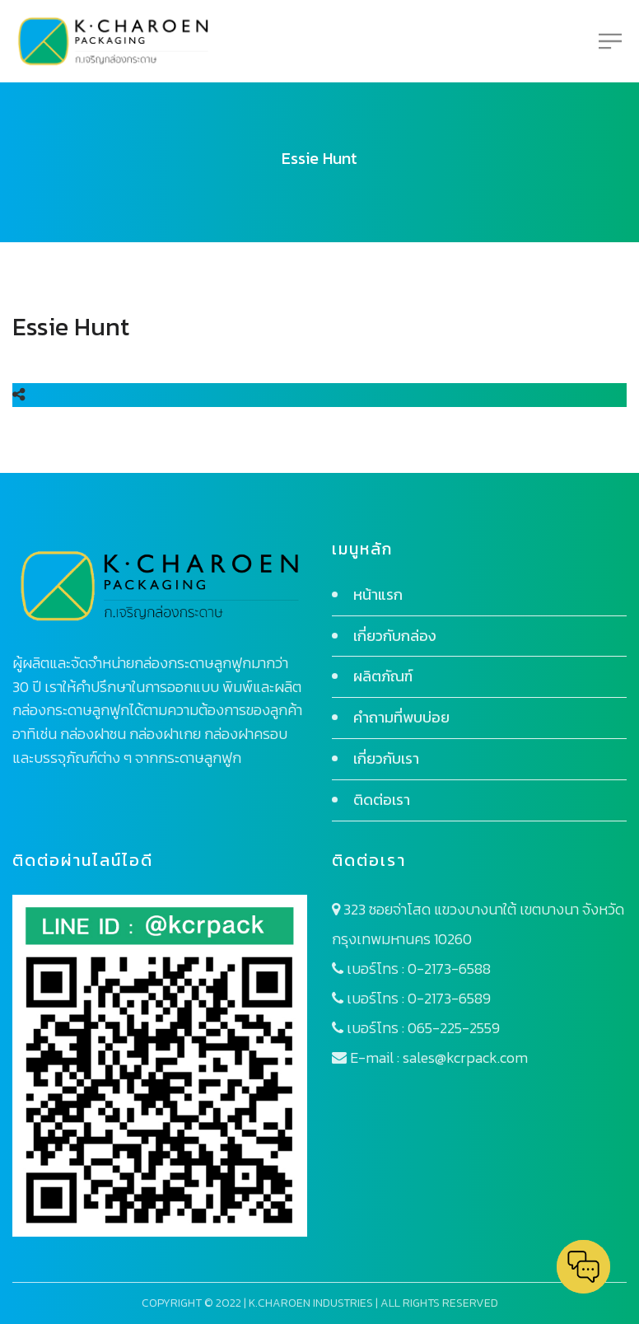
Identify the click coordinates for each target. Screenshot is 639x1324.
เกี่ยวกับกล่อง (394, 636)
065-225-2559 (454, 1028)
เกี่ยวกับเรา (386, 758)
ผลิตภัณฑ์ (383, 676)
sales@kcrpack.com (465, 1057)
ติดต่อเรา (381, 799)
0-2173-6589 (449, 998)
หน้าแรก (378, 594)
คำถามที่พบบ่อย (401, 717)
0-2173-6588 (449, 968)
